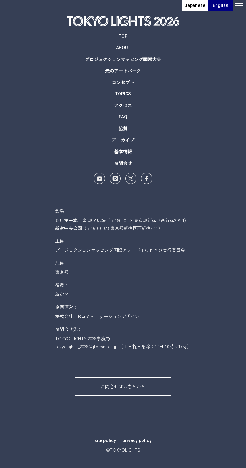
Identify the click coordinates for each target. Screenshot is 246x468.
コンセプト (123, 82)
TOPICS (123, 93)
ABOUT (123, 47)
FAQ (123, 116)
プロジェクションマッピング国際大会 (123, 59)
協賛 (123, 128)
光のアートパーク (123, 71)
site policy (105, 440)
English (220, 5)
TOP (123, 36)
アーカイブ (123, 140)
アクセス (123, 105)
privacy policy (137, 440)
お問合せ (123, 163)
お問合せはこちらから (123, 386)
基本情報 (123, 151)
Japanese (194, 5)
